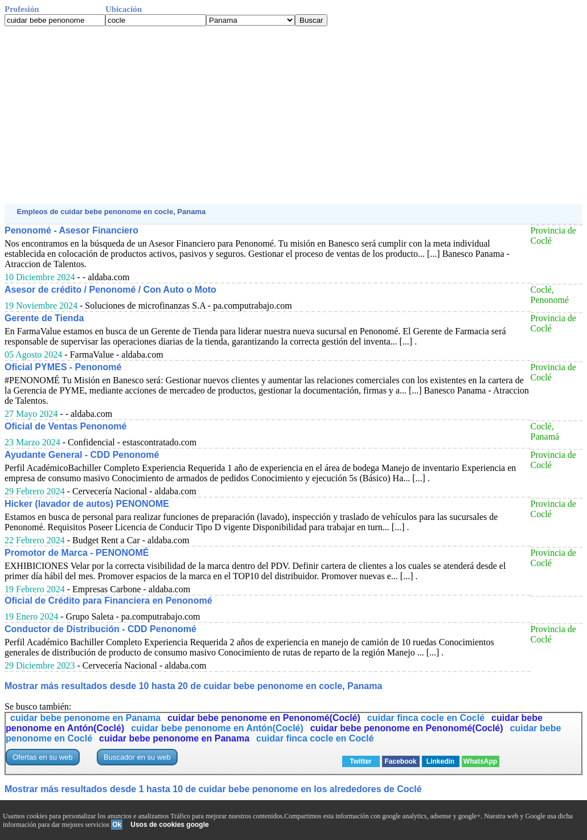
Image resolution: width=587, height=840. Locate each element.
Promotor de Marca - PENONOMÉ (77, 553)
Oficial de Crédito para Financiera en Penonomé (108, 600)
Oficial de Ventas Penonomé (65, 426)
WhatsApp (480, 761)
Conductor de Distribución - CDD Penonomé (100, 629)
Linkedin (440, 761)
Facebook (401, 761)
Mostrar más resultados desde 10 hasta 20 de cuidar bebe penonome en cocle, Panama (193, 686)
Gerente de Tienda (44, 318)
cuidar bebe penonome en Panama (85, 718)
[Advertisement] (293, 115)
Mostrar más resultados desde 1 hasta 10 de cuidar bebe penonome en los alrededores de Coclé (213, 789)
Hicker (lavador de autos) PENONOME (87, 504)
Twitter (360, 761)
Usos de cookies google (169, 825)
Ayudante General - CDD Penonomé (82, 455)
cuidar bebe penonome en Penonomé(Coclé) (263, 718)
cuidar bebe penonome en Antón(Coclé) (217, 728)
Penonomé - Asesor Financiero (71, 230)
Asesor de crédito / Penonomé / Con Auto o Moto (110, 289)
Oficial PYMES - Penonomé (63, 367)
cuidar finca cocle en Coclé (426, 718)
